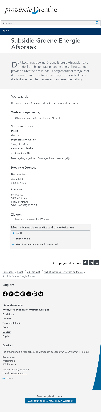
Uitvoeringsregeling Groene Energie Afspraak (37, 118)
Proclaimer (8, 314)
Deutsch (6, 331)
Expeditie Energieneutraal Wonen (32, 219)
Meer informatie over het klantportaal (37, 244)
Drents (6, 327)
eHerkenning (23, 238)
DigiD (19, 233)
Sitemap (6, 318)
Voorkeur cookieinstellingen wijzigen (50, 400)
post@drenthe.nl (19, 201)
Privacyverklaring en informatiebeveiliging (25, 309)
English (6, 336)
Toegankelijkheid (11, 323)
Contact (10, 378)
